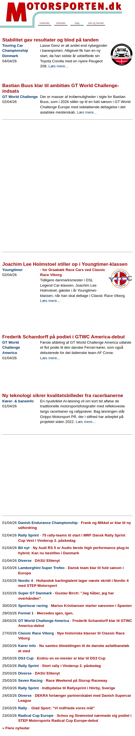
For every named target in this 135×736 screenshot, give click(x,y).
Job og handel (96, 23)
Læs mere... (58, 66)
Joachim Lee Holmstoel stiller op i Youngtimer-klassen (64, 264)
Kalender (45, 23)
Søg (77, 23)
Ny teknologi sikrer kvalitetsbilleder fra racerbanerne (62, 395)
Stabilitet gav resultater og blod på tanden (50, 40)
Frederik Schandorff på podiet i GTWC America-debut (63, 336)
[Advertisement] (64, 186)
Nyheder (61, 23)
